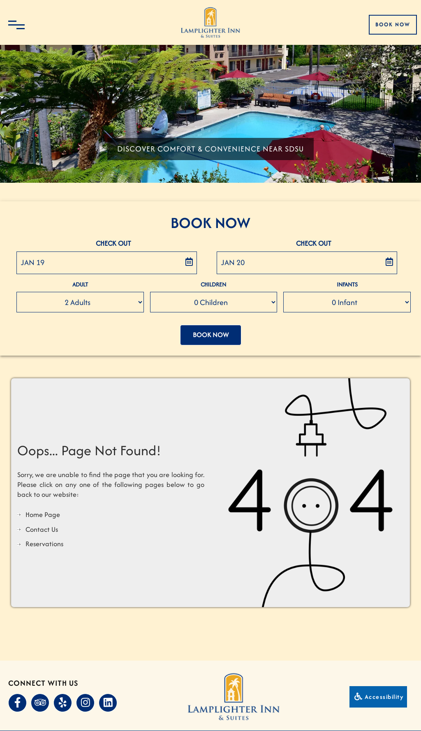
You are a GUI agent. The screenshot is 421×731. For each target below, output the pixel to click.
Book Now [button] (211, 335)
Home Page (42, 514)
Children (213, 284)
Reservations (44, 544)
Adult (80, 284)
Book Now (392, 24)
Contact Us (41, 529)
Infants (347, 284)
